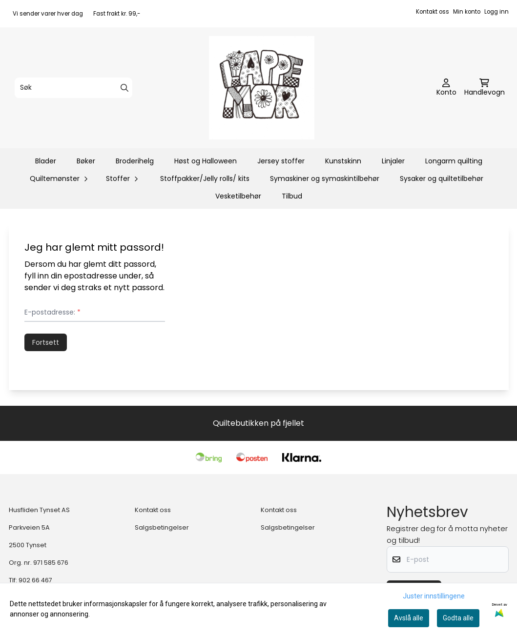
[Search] (124, 88)
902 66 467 (35, 580)
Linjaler (393, 161)
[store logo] (261, 87)
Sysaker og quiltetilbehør (441, 178)
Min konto (466, 12)
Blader (45, 161)
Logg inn (496, 12)
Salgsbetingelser (162, 527)
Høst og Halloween (205, 161)
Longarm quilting (453, 161)
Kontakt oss (432, 12)
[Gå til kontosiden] (446, 88)
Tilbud (292, 196)
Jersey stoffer (281, 161)
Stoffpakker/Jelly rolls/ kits (204, 178)
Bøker (86, 161)
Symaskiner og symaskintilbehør (324, 178)
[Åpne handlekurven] (484, 88)
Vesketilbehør (238, 196)
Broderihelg (135, 161)
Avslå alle (408, 618)
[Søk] (73, 88)
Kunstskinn (343, 161)
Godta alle (458, 618)
